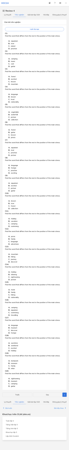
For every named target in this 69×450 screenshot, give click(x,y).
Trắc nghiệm (19, 15)
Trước (17, 395)
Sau (47, 395)
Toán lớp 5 (10, 421)
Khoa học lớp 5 (11, 432)
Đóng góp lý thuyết (60, 15)
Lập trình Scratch (12, 436)
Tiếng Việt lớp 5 (12, 425)
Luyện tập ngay (34, 29)
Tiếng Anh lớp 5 (12, 428)
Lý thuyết (7, 15)
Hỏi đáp (46, 15)
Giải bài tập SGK (33, 15)
